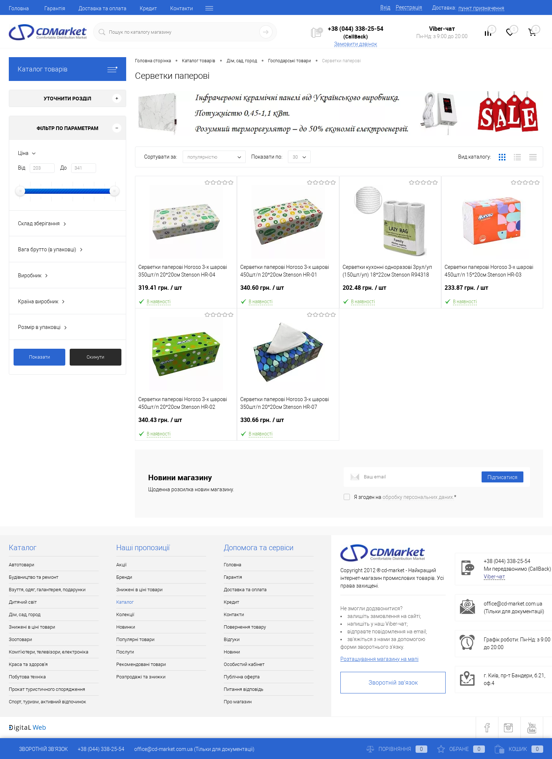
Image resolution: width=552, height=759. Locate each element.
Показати (39, 357)
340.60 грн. (288, 290)
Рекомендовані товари (141, 664)
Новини (232, 652)
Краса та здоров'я (28, 664)
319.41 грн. (186, 290)
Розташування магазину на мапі (379, 659)
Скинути (95, 357)
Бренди (124, 577)
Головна (19, 8)
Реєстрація (409, 7)
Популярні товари (135, 639)
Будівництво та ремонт (33, 577)
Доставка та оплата (102, 8)
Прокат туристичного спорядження (47, 689)
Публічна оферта (242, 677)
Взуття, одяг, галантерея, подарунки (47, 589)
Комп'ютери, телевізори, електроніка (48, 652)
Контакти (181, 8)
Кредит (148, 8)
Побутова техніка (27, 677)
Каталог (125, 602)
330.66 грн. (288, 423)
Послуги (125, 652)
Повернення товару (245, 627)
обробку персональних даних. (418, 497)
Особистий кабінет (244, 664)
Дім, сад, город (24, 614)
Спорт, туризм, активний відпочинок (47, 701)
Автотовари (21, 564)
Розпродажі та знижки (140, 677)
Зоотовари (20, 639)
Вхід (385, 7)
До (63, 168)
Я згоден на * (405, 497)
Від (21, 168)
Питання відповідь (243, 689)
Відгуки (232, 639)
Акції (121, 564)
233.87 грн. (492, 290)
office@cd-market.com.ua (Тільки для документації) (194, 749)
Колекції (125, 614)
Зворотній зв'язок (393, 682)
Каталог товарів (67, 69)
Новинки (125, 627)
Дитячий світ (23, 602)
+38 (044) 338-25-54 (355, 29)
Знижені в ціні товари (32, 627)
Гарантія (54, 8)
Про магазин (238, 701)
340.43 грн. (186, 423)
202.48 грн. (390, 290)
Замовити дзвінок (355, 44)
